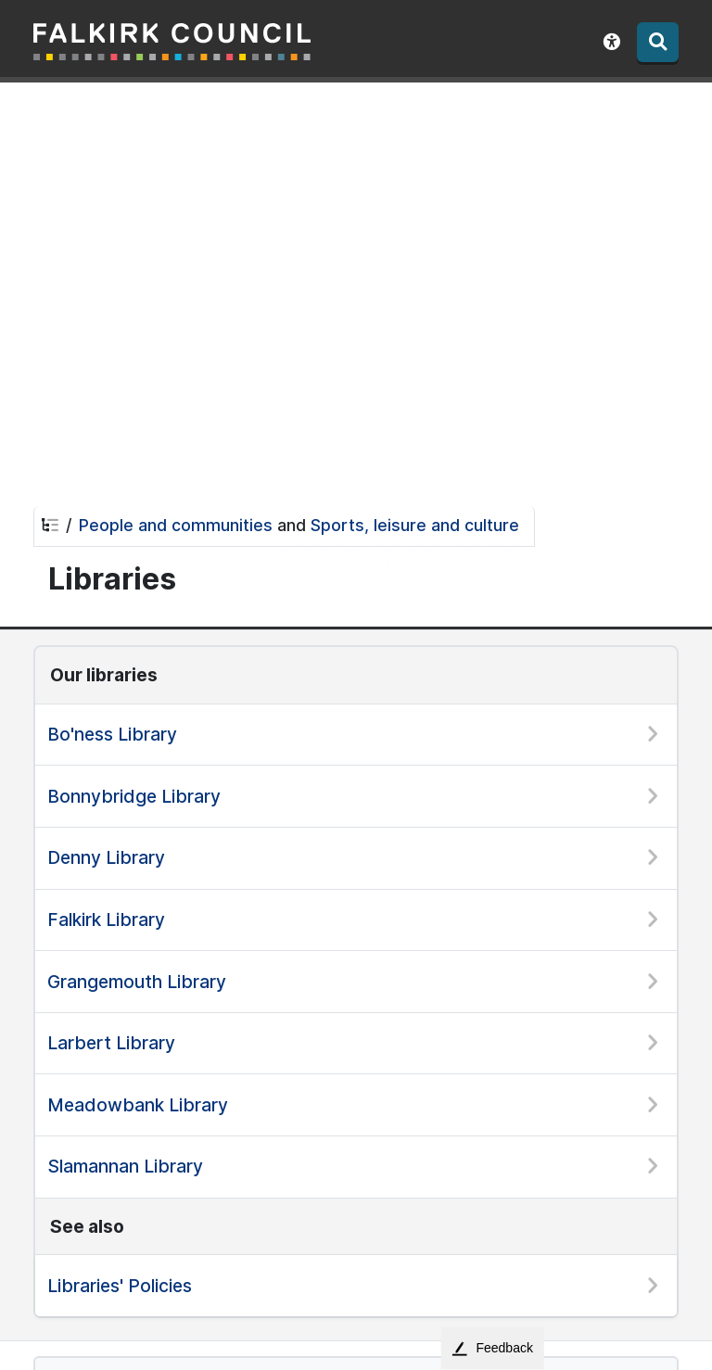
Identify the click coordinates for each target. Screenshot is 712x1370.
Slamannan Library (125, 1166)
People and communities (176, 525)
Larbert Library (111, 1043)
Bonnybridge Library (134, 796)
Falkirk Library (106, 919)
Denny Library (106, 857)
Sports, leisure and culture (415, 525)
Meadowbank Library (137, 1105)
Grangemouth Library (136, 981)
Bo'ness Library (112, 734)
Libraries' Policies (119, 1286)
